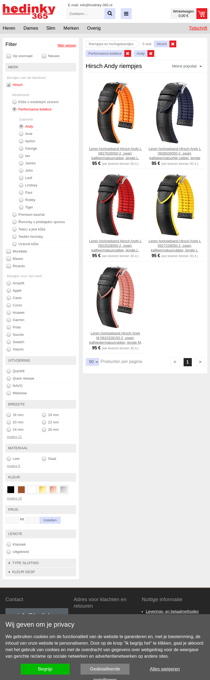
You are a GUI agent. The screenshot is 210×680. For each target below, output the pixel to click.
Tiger (26, 207)
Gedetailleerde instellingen (105, 670)
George (28, 148)
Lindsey (28, 185)
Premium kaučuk (28, 215)
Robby (27, 200)
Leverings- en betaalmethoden (172, 611)
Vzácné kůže (25, 244)
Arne (25, 134)
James (27, 163)
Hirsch (15, 85)
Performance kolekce (32, 109)
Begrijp (45, 669)
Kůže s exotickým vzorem (35, 102)
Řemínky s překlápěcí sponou (38, 222)
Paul (25, 192)
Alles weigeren (165, 669)
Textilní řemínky (27, 237)
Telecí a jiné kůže (28, 229)
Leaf (25, 178)
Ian (24, 156)
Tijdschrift (198, 28)
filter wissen (67, 45)
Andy (26, 126)
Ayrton (27, 141)
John (26, 170)
